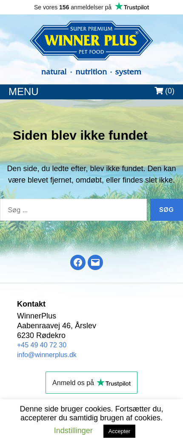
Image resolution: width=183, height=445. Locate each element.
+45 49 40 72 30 (41, 345)
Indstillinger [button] (73, 430)
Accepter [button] (119, 431)
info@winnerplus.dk (47, 354)
